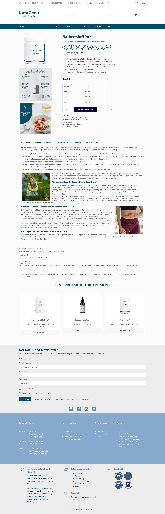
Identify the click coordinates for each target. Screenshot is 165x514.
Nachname (23, 379)
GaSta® (125, 320)
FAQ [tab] (97, 142)
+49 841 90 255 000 (24, 261)
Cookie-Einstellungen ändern (82, 509)
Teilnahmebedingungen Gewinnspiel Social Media (130, 440)
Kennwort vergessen (73, 436)
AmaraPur (82, 320)
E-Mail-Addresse (25, 363)
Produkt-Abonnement (128, 434)
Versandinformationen (128, 436)
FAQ (109, 26)
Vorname (22, 371)
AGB (99, 436)
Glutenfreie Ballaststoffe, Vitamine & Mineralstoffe (124, 324)
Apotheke (47, 393)
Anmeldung (70, 431)
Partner (85, 26)
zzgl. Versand (75, 126)
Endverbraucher (26, 393)
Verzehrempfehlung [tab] (43, 142)
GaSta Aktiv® (40, 320)
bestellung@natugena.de (38, 451)
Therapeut (38, 393)
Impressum (102, 434)
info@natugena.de (96, 3)
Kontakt (98, 26)
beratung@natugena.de (38, 454)
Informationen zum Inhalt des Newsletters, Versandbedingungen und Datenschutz (67, 399)
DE (111, 3)
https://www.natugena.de (26, 265)
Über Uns (69, 26)
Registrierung (71, 434)
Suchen (111, 15)
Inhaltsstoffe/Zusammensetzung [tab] (68, 142)
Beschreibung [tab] (26, 142)
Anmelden (142, 3)
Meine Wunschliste (73, 439)
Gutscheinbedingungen (129, 444)
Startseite (54, 26)
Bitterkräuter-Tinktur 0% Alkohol (82, 324)
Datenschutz (103, 431)
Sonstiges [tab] (88, 142)
